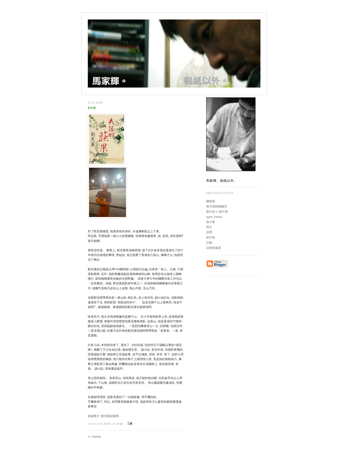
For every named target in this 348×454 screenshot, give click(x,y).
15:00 (119, 424)
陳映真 (210, 201)
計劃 (209, 242)
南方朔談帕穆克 (216, 206)
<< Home (94, 436)
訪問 (209, 232)
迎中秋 (210, 237)
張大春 (210, 222)
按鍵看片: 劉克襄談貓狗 (103, 416)
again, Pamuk (214, 216)
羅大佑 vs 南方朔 (217, 211)
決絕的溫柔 (213, 248)
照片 (209, 227)
